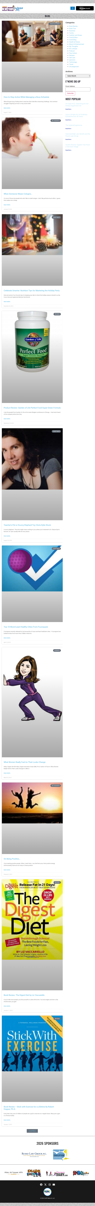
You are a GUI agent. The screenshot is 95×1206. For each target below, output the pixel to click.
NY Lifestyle (73, 49)
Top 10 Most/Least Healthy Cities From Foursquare (26, 627)
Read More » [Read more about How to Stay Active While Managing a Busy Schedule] (7, 108)
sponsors (72, 60)
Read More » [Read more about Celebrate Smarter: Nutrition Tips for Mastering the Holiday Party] (7, 301)
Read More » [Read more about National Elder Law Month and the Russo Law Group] (68, 139)
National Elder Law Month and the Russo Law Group (77, 135)
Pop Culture (73, 53)
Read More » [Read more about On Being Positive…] (7, 870)
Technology (73, 62)
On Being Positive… (12, 859)
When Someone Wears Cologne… (18, 194)
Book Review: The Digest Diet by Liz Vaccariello (24, 995)
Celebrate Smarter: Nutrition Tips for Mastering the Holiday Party (32, 290)
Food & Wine (73, 37)
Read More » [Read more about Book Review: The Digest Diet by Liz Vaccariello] (7, 1006)
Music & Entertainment (76, 44)
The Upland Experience (73, 125)
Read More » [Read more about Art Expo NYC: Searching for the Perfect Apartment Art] (68, 109)
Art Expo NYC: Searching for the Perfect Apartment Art (76, 105)
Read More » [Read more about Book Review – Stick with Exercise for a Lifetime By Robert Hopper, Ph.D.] (7, 1120)
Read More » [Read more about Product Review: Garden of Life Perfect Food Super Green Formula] (7, 418)
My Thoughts (73, 46)
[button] (32, 1131)
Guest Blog (72, 40)
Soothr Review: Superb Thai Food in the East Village (77, 146)
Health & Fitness (74, 42)
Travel (71, 64)
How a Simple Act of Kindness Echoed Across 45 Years (76, 116)
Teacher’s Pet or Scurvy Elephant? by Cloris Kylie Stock (27, 525)
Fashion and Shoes (75, 35)
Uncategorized (74, 66)
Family (71, 33)
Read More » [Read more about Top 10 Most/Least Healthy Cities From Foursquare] (7, 638)
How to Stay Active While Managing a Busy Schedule (26, 97)
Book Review (73, 26)
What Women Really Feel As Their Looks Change (24, 762)
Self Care (72, 58)
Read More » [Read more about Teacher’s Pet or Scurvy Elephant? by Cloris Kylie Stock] (7, 536)
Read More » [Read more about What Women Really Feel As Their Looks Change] (7, 773)
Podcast (72, 51)
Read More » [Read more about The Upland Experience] (68, 128)
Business (72, 31)
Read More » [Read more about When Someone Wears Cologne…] (7, 205)
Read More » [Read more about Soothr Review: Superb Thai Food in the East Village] (68, 150)
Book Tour (72, 28)
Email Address (70, 86)
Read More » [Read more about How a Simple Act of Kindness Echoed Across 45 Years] (68, 120)
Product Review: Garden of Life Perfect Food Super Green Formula (32, 408)
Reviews (72, 55)
